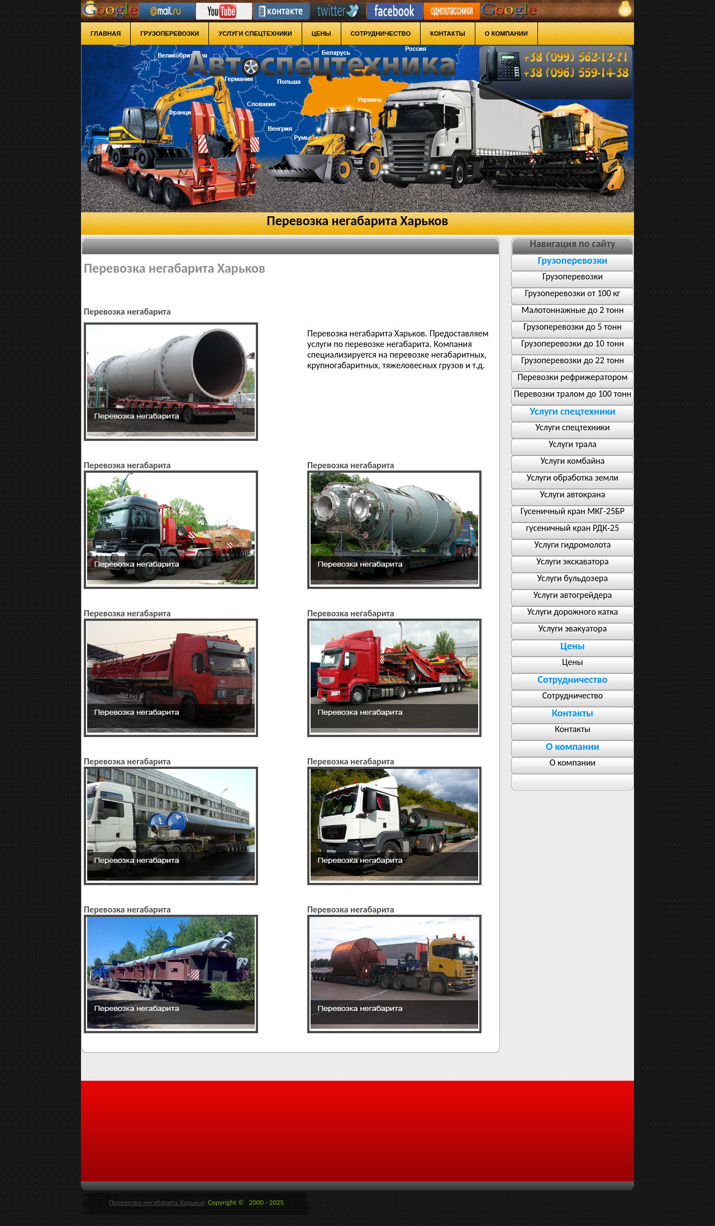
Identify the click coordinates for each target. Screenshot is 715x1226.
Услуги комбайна (572, 460)
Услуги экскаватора (572, 561)
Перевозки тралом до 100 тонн (572, 393)
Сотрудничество (572, 695)
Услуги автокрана (573, 494)
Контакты (572, 729)
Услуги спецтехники (572, 427)
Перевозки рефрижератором (572, 377)
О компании (573, 762)
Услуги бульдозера (572, 578)
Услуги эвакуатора (572, 628)
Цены (572, 662)
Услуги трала (573, 444)
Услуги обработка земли (572, 477)
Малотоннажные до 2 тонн (573, 310)
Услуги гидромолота (573, 544)
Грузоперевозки (572, 276)
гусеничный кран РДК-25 (572, 527)
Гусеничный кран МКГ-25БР (573, 511)
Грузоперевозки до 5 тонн (572, 326)
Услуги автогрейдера (572, 595)
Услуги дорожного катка (572, 611)
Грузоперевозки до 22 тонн (572, 360)
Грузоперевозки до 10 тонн (572, 343)
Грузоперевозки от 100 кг (573, 293)
